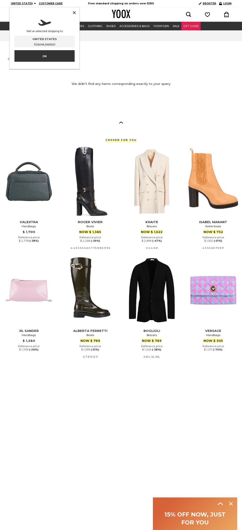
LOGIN (225, 3)
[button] (121, 122)
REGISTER (207, 3)
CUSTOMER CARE (51, 3)
